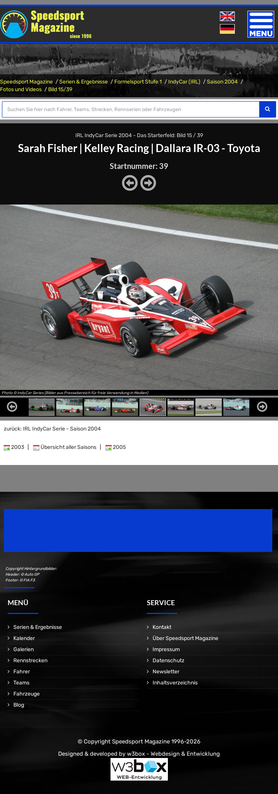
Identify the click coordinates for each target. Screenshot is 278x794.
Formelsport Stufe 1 (138, 82)
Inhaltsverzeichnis (175, 682)
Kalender (24, 638)
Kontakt (162, 627)
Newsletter (166, 671)
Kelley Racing (116, 147)
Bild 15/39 (60, 89)
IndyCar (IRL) (184, 82)
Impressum (166, 649)
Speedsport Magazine (26, 82)
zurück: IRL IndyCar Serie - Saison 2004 (52, 429)
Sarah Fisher (47, 147)
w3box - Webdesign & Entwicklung (173, 753)
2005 (116, 447)
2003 (14, 447)
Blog (18, 705)
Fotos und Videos (21, 89)
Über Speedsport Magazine (185, 638)
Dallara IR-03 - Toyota (208, 147)
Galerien (23, 649)
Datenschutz (168, 660)
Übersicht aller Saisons (64, 447)
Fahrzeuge (26, 694)
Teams (21, 682)
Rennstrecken (30, 660)
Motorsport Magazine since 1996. (47, 535)
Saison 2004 (222, 82)
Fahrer (21, 671)
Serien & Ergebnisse (83, 82)
